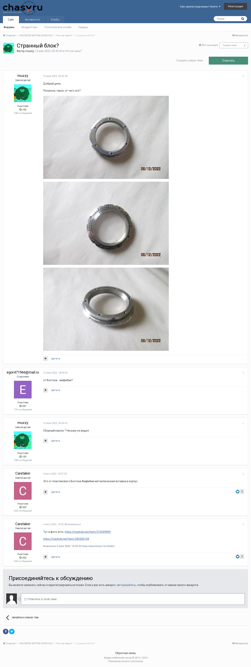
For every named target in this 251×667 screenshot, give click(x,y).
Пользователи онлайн (58, 27)
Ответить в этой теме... (41, 599)
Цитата (54, 358)
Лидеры (83, 27)
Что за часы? (73, 51)
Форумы (9, 27)
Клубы (55, 19)
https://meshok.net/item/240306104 (65, 538)
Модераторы (29, 27)
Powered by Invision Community (125, 661)
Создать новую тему (189, 60)
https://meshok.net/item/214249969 (87, 531)
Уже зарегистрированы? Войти (200, 6)
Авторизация (210, 45)
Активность (32, 19)
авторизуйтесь (126, 585)
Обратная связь (125, 653)
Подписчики (230, 45)
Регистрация (235, 6)
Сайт (11, 19)
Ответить (228, 60)
